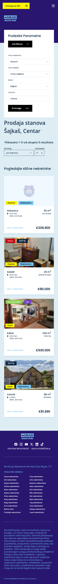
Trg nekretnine (36, 503)
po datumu (12, 152)
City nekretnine (36, 477)
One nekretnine (36, 506)
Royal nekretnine (11, 483)
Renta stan (9, 509)
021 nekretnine (10, 480)
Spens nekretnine (11, 493)
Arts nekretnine (10, 506)
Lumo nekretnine (37, 512)
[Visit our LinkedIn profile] (36, 444)
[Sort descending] (42, 152)
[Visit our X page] (31, 444)
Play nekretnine (10, 499)
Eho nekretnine (36, 490)
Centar (13, 98)
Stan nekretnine (11, 496)
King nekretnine (10, 503)
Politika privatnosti (18, 448)
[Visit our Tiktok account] (42, 444)
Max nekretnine (36, 499)
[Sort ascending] (37, 152)
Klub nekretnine (11, 490)
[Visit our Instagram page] (21, 444)
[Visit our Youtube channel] (26, 444)
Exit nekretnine (36, 496)
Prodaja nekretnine (12, 512)
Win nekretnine (36, 493)
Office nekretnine (11, 486)
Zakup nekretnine (37, 509)
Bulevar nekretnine (38, 483)
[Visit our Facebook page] (15, 444)
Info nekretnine (36, 480)
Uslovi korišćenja (40, 448)
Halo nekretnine (36, 486)
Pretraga (20, 108)
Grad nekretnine (11, 477)
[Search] (26, 6)
